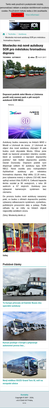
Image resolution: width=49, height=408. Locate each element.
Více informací (32, 15)
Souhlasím (17, 15)
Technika (12, 34)
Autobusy (22, 34)
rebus (31, 57)
